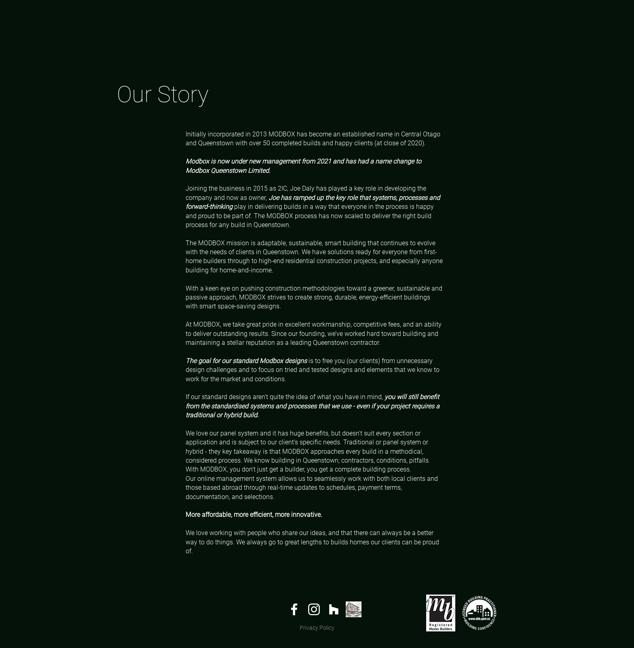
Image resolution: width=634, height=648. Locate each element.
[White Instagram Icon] (314, 609)
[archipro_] (353, 609)
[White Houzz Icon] (334, 609)
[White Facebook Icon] (294, 609)
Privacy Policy (317, 628)
